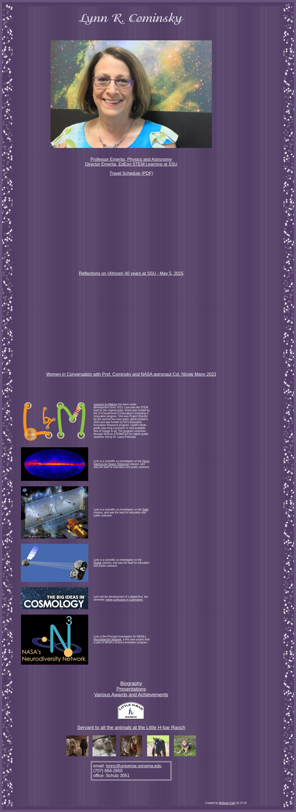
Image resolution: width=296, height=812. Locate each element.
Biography (131, 683)
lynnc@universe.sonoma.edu (134, 766)
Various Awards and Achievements (131, 694)
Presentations (131, 689)
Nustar (97, 562)
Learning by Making (105, 404)
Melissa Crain (227, 803)
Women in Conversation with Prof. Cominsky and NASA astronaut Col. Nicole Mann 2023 (131, 374)
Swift (145, 509)
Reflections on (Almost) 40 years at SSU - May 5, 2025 (131, 273)
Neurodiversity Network (107, 639)
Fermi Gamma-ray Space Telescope (121, 463)
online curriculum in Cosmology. (124, 599)
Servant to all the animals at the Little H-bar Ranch (131, 727)
